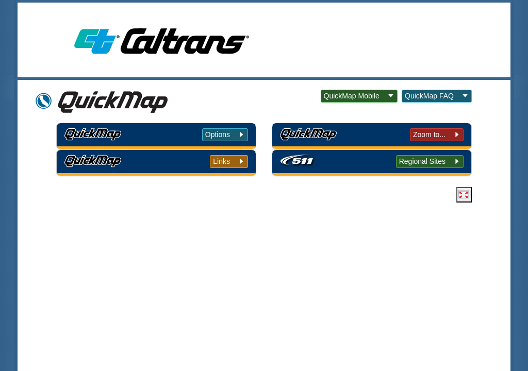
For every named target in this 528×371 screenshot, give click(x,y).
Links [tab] (221, 161)
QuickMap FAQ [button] (429, 96)
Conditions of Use (201, 260)
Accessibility (336, 260)
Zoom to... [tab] (429, 134)
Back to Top (132, 260)
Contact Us (394, 260)
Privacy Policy (273, 260)
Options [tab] (217, 134)
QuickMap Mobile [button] (352, 96)
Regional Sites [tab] (422, 161)
